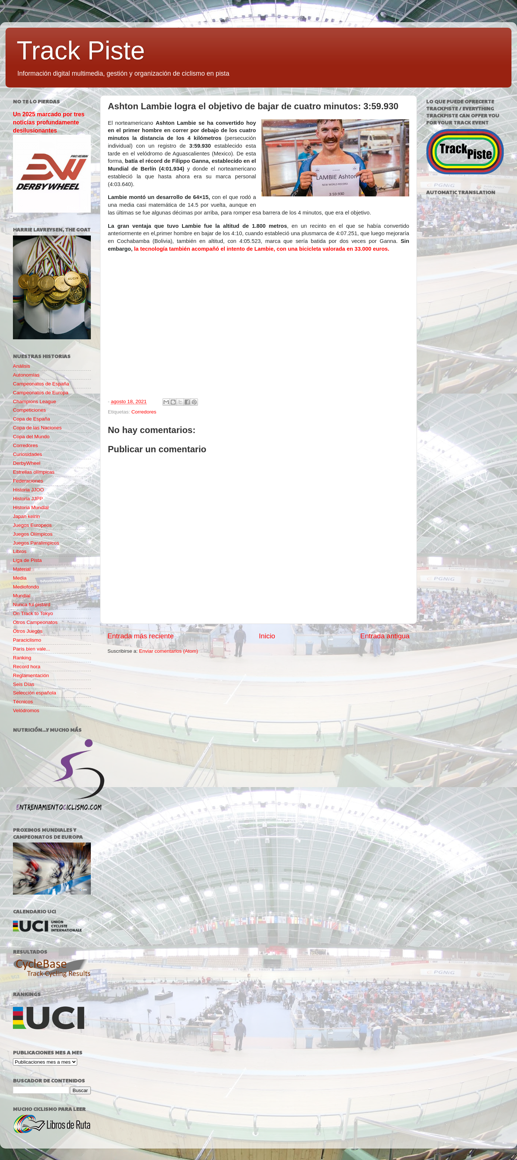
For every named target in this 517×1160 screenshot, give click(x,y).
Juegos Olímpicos (32, 534)
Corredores (144, 412)
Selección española (34, 693)
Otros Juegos (27, 631)
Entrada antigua (385, 636)
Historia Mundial (31, 507)
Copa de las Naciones (37, 427)
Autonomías (26, 375)
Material (22, 569)
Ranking (22, 657)
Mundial (21, 595)
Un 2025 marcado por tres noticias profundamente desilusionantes (49, 122)
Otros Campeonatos (35, 622)
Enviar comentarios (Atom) (168, 651)
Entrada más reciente (140, 636)
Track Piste (81, 50)
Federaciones (28, 481)
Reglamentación (31, 675)
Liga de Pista (27, 560)
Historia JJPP (28, 498)
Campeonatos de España (41, 384)
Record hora (26, 666)
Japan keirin (26, 516)
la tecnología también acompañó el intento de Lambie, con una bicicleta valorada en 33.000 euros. (261, 249)
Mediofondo (26, 587)
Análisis (21, 366)
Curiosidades (27, 454)
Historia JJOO (28, 490)
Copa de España (31, 419)
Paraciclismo (27, 640)
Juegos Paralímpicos (36, 543)
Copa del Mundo (31, 436)
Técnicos (23, 701)
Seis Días (23, 684)
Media (20, 578)
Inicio (267, 636)
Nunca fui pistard (31, 604)
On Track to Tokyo (33, 613)
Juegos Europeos (32, 525)
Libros (20, 551)
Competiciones (29, 410)
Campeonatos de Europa (40, 392)
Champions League (34, 401)
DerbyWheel (26, 463)
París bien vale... (31, 649)
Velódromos (26, 710)
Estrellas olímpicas (34, 472)
